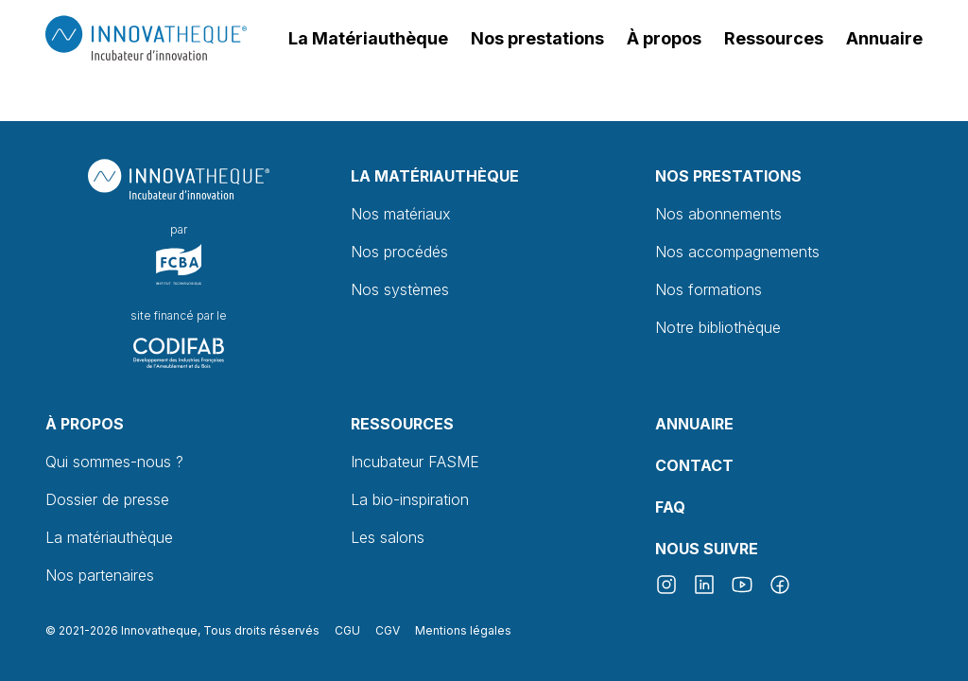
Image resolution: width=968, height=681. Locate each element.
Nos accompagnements (737, 251)
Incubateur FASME (415, 461)
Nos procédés (399, 251)
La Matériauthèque (435, 175)
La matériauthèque (109, 537)
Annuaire (694, 423)
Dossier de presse (107, 499)
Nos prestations (728, 175)
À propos (84, 423)
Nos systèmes (400, 289)
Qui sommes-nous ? (114, 461)
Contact (694, 465)
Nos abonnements (718, 213)
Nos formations (708, 289)
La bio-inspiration (410, 499)
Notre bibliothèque (718, 327)
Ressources (402, 423)
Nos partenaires (99, 575)
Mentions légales (463, 630)
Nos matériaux (401, 213)
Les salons (387, 537)
